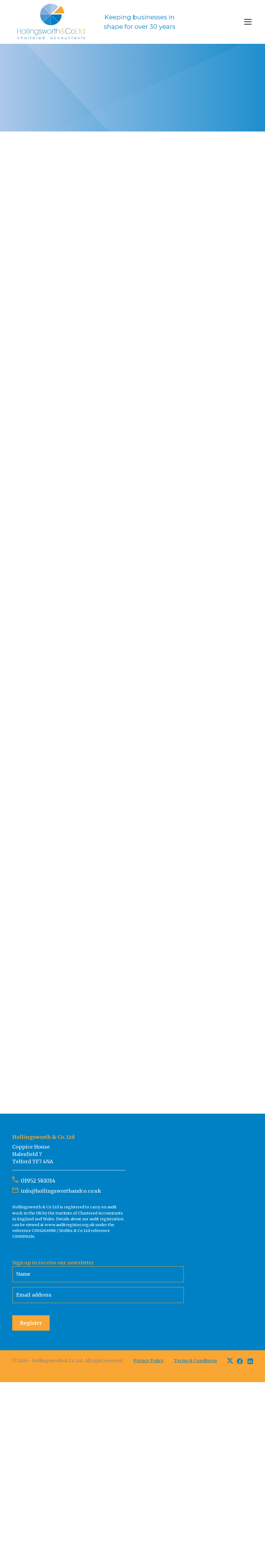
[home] (95, 22)
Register (31, 1323)
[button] (246, 21)
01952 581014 (38, 1180)
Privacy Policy (148, 1360)
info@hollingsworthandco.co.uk (61, 1191)
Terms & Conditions (195, 1360)
